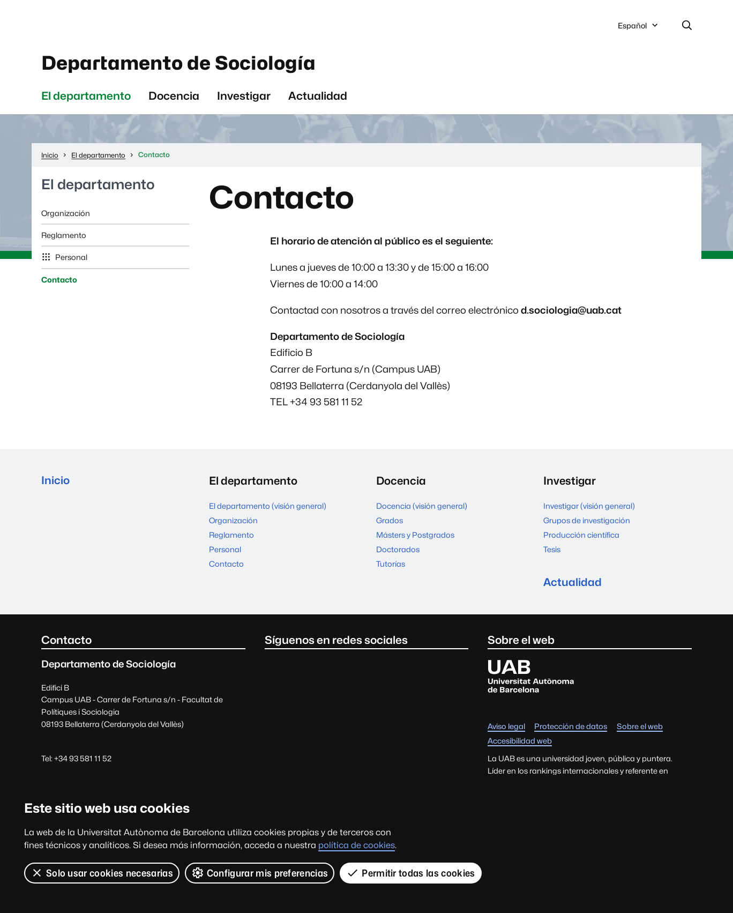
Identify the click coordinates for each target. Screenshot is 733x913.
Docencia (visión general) (421, 506)
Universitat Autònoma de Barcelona (142, 25)
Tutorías (390, 564)
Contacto (59, 280)
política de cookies (356, 845)
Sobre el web (640, 728)
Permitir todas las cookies (411, 872)
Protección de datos (570, 728)
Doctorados (398, 550)
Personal (70, 258)
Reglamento (63, 236)
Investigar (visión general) (589, 506)
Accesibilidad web (520, 743)
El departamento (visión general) (267, 506)
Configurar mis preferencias (259, 872)
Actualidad (317, 96)
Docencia (173, 96)
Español (638, 28)
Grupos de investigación (586, 521)
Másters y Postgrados (415, 535)
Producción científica (581, 535)
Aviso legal (506, 728)
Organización (65, 214)
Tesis (551, 550)
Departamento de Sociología (183, 64)
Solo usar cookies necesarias (102, 872)
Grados (389, 521)
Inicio (55, 482)
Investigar (244, 96)
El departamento (86, 96)
